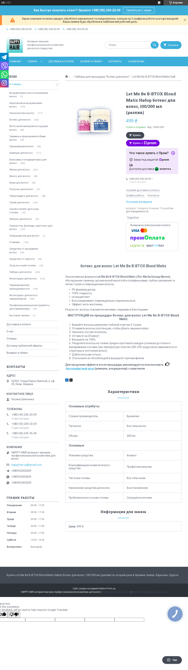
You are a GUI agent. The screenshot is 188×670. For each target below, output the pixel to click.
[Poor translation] (14, 614)
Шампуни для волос (21, 152)
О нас (10, 331)
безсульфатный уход (80, 368)
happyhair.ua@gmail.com (26, 464)
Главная (15, 61)
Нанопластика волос (21, 113)
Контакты (115, 61)
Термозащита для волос (23, 195)
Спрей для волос (19, 202)
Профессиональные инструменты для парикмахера (29, 307)
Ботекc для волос (20, 119)
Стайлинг (14, 242)
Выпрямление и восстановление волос (28, 94)
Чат (172, 660)
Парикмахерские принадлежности (19, 287)
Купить (137, 135)
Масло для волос (19, 176)
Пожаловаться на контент (116, 592)
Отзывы (11, 338)
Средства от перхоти (22, 258)
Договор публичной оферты (24, 345)
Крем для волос (19, 182)
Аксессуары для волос (23, 278)
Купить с (144, 143)
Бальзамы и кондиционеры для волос (27, 161)
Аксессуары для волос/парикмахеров (23, 297)
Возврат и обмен (91, 61)
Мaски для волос (19, 169)
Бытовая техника (19, 315)
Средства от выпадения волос (23, 250)
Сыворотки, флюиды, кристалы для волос (30, 227)
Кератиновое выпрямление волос (25, 105)
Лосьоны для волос (21, 189)
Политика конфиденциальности (149, 592)
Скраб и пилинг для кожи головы (24, 211)
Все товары (14, 84)
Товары (32, 61)
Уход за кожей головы (22, 265)
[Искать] (155, 45)
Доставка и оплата (61, 61)
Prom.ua (111, 588)
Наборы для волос (20, 272)
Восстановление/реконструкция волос (28, 128)
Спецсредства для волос (24, 235)
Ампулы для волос (20, 219)
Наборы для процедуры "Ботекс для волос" (102, 76)
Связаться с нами (138, 10)
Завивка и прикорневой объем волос (27, 138)
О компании (136, 61)
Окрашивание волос (21, 146)
